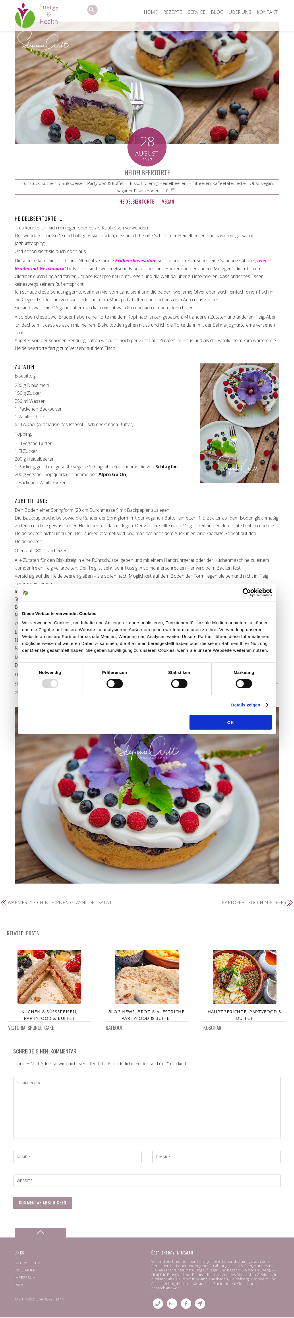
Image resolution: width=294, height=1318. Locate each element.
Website (25, 1181)
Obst (254, 183)
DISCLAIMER (25, 1270)
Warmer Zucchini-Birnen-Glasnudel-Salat (60, 902)
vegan (267, 183)
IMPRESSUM (25, 1278)
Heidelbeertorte (147, 172)
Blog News (121, 1012)
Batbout (114, 1028)
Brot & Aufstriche (161, 1012)
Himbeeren (200, 183)
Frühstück (30, 183)
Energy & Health (50, 1299)
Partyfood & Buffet (105, 183)
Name (23, 1157)
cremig (151, 183)
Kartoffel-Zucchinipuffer (254, 902)
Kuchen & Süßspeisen (63, 183)
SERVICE (196, 12)
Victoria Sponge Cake (31, 1028)
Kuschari (212, 1028)
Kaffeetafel (223, 183)
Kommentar (28, 1083)
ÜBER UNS (240, 12)
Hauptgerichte (227, 1012)
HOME (151, 12)
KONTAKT (267, 12)
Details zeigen (245, 704)
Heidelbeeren (173, 183)
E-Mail (163, 1157)
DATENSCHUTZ (27, 1263)
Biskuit (136, 183)
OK (230, 722)
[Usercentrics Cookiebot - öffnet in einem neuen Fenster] (247, 592)
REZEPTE (172, 12)
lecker (241, 183)
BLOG (217, 12)
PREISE (20, 1285)
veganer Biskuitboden (138, 191)
